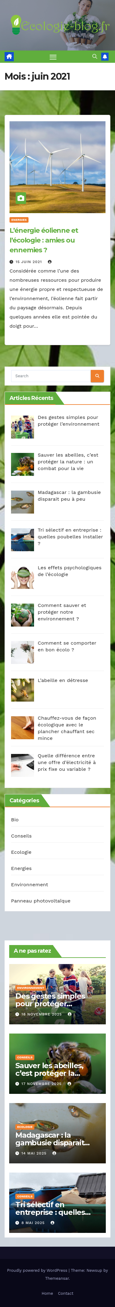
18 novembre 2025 (42, 1014)
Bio (15, 820)
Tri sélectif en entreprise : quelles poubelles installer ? (51, 1212)
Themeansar (57, 1278)
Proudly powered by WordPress (38, 1270)
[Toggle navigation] (53, 56)
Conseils (21, 836)
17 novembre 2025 (42, 1084)
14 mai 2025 (34, 1153)
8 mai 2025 (33, 1223)
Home (47, 1293)
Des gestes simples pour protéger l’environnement (50, 1004)
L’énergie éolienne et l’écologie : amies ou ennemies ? (44, 240)
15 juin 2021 (30, 262)
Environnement (29, 884)
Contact (65, 1293)
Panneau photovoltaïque (41, 901)
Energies (19, 219)
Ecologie (21, 852)
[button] (94, 56)
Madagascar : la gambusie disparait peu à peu (49, 1143)
